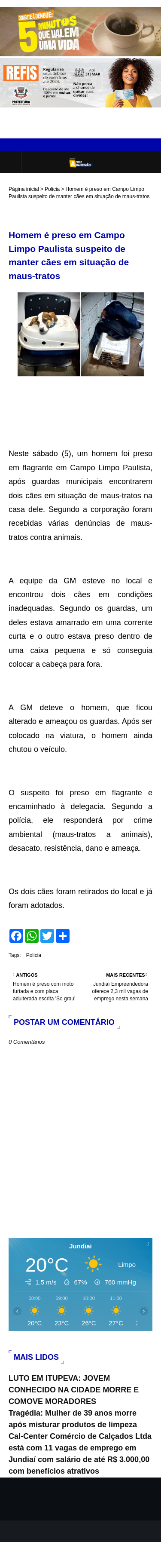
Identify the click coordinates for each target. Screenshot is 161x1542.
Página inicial (24, 189)
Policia (52, 189)
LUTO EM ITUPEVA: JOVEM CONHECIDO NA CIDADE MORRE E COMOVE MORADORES (74, 1390)
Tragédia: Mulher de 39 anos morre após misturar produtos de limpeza (73, 1419)
